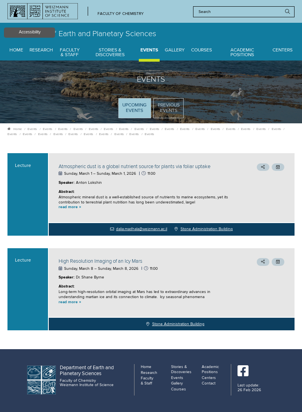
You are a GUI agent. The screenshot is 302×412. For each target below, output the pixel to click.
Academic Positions (242, 53)
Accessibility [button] (30, 32)
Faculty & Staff (70, 53)
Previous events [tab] (169, 108)
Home (16, 50)
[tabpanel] (151, 241)
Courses (201, 50)
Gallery (175, 50)
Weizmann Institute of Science (87, 385)
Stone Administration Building (206, 229)
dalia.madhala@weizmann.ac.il (141, 229)
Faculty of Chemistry (121, 14)
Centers (283, 50)
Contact (208, 383)
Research (41, 50)
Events (149, 50)
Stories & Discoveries (110, 53)
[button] (145, 207)
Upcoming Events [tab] (136, 110)
